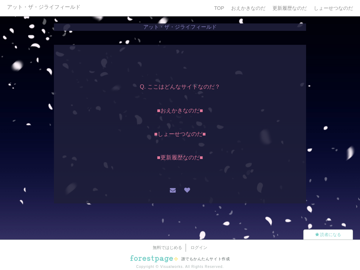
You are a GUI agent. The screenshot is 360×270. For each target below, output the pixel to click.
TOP (219, 8)
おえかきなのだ (248, 8)
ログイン (199, 247)
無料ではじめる (167, 247)
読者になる (328, 234)
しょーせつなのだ (333, 8)
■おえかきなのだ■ (180, 110)
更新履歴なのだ (289, 8)
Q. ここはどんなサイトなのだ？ (180, 87)
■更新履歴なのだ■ (180, 157)
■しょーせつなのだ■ (180, 134)
